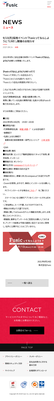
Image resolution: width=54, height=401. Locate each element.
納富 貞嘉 (24, 129)
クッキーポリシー (36, 356)
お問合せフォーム (24, 330)
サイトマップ (10, 370)
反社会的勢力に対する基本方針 (38, 363)
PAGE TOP (27, 347)
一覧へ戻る (27, 283)
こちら (31, 190)
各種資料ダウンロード (38, 370)
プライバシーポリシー (13, 356)
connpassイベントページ (24, 165)
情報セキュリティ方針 (13, 363)
